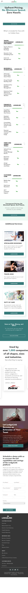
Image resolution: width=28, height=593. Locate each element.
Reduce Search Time (6, 525)
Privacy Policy (14, 573)
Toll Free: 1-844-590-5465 (7, 563)
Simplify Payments (6, 530)
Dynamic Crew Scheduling (7, 527)
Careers (3, 555)
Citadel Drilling (7, 435)
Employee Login (7, 573)
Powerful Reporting (6, 532)
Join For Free (14, 215)
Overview (4, 523)
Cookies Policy (21, 573)
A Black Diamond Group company (9, 557)
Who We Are (4, 553)
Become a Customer (6, 538)
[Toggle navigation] (2, 1)
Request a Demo (5, 547)
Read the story (13, 445)
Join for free (14, 23)
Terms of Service (14, 574)
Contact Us (4, 565)
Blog (3, 545)
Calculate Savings (14, 335)
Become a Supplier (6, 540)
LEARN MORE (14, 254)
